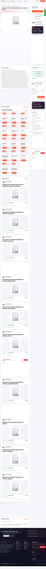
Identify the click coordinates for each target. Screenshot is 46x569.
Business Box (19, 1)
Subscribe (42, 547)
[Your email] (37, 547)
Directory (13, 1)
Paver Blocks (38, 119)
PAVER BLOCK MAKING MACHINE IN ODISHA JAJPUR (12, 335)
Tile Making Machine (38, 116)
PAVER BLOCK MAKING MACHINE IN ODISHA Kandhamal (12, 212)
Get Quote (25, 110)
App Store (12, 535)
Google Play (6, 535)
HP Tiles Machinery (8, 11)
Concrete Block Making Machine (38, 132)
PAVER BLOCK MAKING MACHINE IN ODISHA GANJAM (12, 450)
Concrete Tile (38, 131)
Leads (25, 1)
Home (8, 1)
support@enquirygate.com (6, 550)
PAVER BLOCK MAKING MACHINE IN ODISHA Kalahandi (12, 240)
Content (38, 553)
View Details (11, 202)
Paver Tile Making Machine (38, 118)
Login (37, 1)
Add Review (26, 519)
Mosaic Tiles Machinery (38, 125)
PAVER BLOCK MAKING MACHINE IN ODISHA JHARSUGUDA (12, 280)
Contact (26, 547)
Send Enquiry (37, 11)
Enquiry (5, 122)
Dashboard (18, 549)
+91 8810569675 (4, 552)
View (9, 122)
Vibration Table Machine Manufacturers (38, 115)
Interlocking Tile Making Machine (38, 128)
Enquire (26, 178)
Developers (38, 563)
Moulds (38, 122)
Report (26, 549)
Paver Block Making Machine (38, 121)
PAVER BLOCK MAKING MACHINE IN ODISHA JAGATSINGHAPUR (12, 383)
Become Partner (26, 546)
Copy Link (37, 18)
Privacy (33, 553)
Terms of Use (34, 555)
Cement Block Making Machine (38, 133)
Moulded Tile (38, 123)
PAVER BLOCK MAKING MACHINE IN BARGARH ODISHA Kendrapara (12, 185)
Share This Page (37, 16)
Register (43, 1)
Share (26, 202)
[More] (27, 181)
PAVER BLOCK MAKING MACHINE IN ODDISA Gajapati (12, 478)
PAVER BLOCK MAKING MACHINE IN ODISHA (12, 423)
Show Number (38, 13)
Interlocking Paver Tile (38, 129)
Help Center (26, 543)
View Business (38, 24)
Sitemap (43, 563)
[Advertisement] (37, 48)
